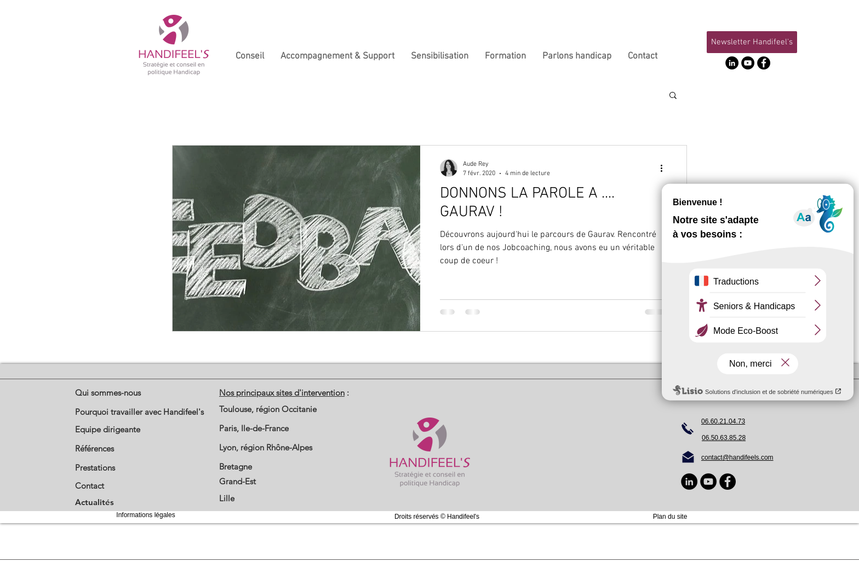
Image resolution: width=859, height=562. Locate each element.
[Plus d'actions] (665, 168)
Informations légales (145, 515)
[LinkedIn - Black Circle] (731, 62)
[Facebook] (763, 62)
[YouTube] (747, 62)
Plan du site (670, 516)
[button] (752, 42)
